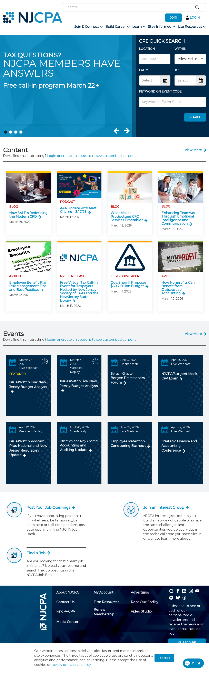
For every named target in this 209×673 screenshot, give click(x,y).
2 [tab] (10, 132)
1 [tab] (5, 132)
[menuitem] (88, 27)
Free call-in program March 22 (49, 85)
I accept (164, 658)
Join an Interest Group (165, 507)
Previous (121, 131)
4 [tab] (20, 132)
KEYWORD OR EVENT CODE (160, 91)
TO (177, 70)
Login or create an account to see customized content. (92, 156)
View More (193, 150)
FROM (143, 70)
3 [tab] (15, 132)
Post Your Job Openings (50, 507)
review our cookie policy (71, 665)
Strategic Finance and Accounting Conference (179, 445)
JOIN (173, 17)
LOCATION (147, 49)
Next (127, 131)
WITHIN (180, 49)
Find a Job (38, 553)
